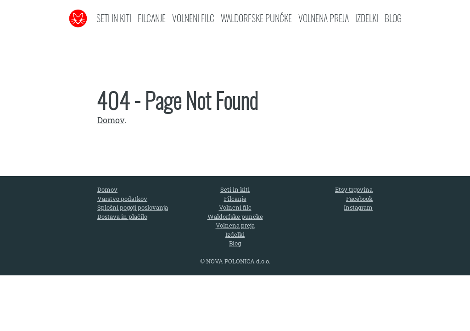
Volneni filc (193, 18)
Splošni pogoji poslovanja (132, 207)
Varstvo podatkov (122, 198)
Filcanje (152, 18)
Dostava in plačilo (122, 216)
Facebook (359, 198)
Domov (110, 120)
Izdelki (366, 18)
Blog (393, 18)
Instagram (358, 207)
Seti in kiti (113, 18)
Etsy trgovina (354, 189)
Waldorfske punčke (256, 18)
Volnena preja (323, 18)
